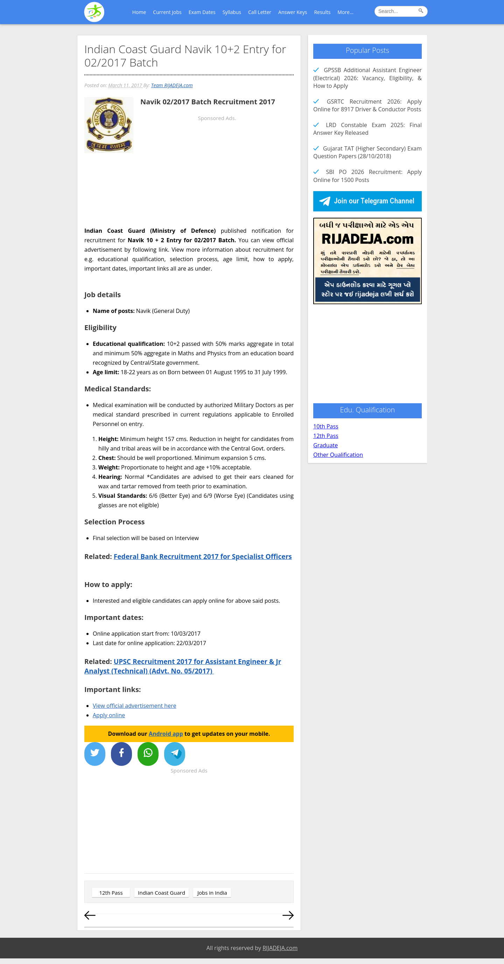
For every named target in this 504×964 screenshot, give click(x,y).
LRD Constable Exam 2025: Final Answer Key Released (367, 129)
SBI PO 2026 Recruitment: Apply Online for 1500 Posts (367, 175)
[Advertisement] (189, 211)
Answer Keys (292, 12)
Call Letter (259, 12)
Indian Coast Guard (161, 892)
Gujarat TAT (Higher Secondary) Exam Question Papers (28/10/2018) (367, 152)
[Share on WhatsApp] (148, 754)
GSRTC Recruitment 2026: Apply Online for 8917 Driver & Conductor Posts (367, 105)
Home (139, 12)
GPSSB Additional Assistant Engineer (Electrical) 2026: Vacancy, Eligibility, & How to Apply (367, 78)
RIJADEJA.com (280, 948)
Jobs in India (212, 892)
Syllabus (232, 12)
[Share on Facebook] (121, 754)
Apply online (109, 715)
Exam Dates (202, 12)
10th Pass (325, 426)
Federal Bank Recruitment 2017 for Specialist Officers (203, 556)
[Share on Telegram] (174, 754)
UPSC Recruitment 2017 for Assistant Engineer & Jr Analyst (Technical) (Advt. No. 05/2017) (182, 666)
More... (345, 12)
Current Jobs (167, 12)
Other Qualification (338, 455)
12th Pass (110, 892)
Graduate (325, 445)
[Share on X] (94, 754)
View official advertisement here (134, 706)
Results (322, 12)
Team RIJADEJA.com (171, 85)
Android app (166, 734)
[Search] (422, 12)
